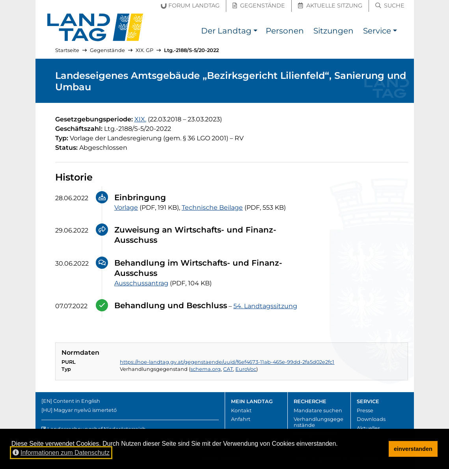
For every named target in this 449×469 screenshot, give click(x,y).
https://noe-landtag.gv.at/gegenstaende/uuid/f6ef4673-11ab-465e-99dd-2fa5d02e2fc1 (227, 362)
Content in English (76, 401)
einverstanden (413, 449)
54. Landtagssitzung (265, 306)
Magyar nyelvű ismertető (85, 410)
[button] (255, 32)
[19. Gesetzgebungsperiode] (140, 119)
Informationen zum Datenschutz (61, 452)
